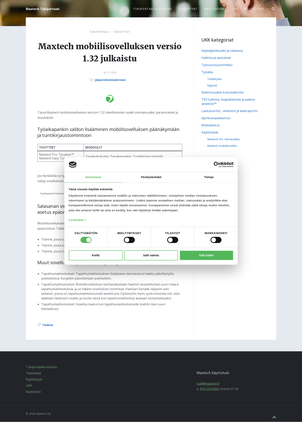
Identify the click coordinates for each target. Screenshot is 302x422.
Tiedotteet (121, 32)
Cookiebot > (77, 220)
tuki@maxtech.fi (208, 384)
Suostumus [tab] (93, 176)
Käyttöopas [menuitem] (214, 9)
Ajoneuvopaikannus (215, 118)
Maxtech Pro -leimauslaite (223, 139)
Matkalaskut (210, 125)
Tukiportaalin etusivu (41, 367)
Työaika (207, 72)
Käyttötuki (33, 392)
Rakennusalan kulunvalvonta (222, 92)
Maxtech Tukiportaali (43, 9)
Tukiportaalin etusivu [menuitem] (152, 9)
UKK (29, 386)
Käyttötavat (209, 132)
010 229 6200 (209, 389)
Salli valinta (151, 255)
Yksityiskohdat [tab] (151, 176)
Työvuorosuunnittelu (216, 65)
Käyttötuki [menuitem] (254, 9)
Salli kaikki (206, 255)
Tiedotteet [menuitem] (188, 9)
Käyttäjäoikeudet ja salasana (222, 51)
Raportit (212, 85)
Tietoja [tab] (209, 176)
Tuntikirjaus (214, 79)
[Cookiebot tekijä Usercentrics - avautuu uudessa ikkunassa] (216, 164)
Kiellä (95, 255)
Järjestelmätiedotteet (110, 80)
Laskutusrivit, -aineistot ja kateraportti (229, 111)
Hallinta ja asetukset (216, 58)
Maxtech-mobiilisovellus (222, 146)
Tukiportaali (99, 32)
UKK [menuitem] (235, 9)
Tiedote (47, 325)
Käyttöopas (34, 379)
